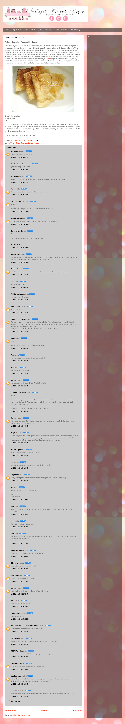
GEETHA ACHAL (17, 651)
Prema (13, 189)
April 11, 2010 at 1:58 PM (19, 631)
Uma (12, 355)
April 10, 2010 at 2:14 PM (19, 300)
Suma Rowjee (16, 151)
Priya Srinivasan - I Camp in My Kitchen (25, 626)
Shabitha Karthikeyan (18, 393)
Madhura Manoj (16, 613)
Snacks (36, 143)
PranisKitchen (16, 638)
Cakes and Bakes (45, 30)
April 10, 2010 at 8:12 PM (19, 468)
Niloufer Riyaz (16, 450)
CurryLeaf (14, 269)
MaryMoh (14, 433)
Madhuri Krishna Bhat (19, 319)
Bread (18, 143)
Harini (13, 367)
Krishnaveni (15, 563)
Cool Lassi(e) (15, 254)
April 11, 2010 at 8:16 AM (19, 556)
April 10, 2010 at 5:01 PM (19, 373)
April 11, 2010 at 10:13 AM (19, 581)
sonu (12, 506)
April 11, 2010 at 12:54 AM (19, 514)
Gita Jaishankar (16, 676)
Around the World (61, 30)
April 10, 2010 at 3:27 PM (19, 331)
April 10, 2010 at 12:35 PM (20, 247)
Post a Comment (14, 701)
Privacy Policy (75, 30)
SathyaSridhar (16, 176)
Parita (13, 462)
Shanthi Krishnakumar (19, 164)
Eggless (31, 143)
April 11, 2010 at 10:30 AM (19, 594)
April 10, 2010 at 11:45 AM (19, 195)
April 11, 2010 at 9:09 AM (19, 569)
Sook (12, 521)
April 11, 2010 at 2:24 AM (19, 544)
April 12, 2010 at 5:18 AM (19, 657)
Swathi (13, 338)
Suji (12, 487)
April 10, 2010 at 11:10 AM (19, 170)
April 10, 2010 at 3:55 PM (19, 361)
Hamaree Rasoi (16, 231)
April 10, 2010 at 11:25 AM (19, 182)
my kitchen (15, 575)
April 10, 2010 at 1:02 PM (19, 275)
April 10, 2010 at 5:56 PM (19, 411)
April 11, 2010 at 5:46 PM (19, 644)
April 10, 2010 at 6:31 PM (19, 443)
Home (7, 30)
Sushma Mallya (16, 218)
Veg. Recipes (17, 30)
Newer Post (10, 710)
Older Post (77, 710)
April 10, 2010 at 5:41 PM (19, 386)
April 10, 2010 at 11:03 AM (19, 157)
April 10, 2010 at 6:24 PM (19, 426)
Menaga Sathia (16, 306)
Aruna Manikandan (17, 550)
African (12, 143)
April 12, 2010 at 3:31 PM (19, 684)
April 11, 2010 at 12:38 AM (19, 499)
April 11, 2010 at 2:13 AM (19, 527)
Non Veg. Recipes (30, 30)
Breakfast (24, 143)
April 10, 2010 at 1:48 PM (19, 287)
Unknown (14, 380)
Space (47, 59)
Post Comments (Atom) (22, 715)
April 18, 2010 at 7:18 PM (19, 696)
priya (12, 281)
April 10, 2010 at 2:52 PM (19, 312)
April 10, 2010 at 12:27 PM (20, 211)
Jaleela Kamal (16, 663)
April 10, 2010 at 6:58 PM (19, 455)
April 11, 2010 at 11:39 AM (19, 606)
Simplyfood (15, 475)
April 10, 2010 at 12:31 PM (20, 224)
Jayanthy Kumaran (17, 201)
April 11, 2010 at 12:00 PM (20, 619)
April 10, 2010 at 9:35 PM (19, 480)
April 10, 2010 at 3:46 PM (19, 348)
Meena (13, 601)
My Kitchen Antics (17, 294)
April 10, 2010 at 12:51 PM (20, 262)
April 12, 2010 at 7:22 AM (19, 669)
